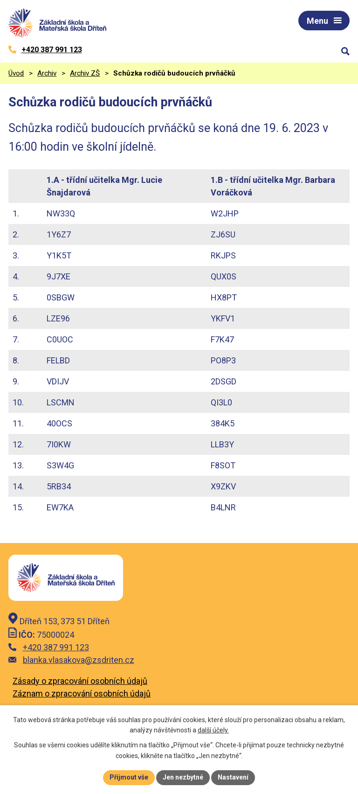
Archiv (46, 73)
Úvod (16, 73)
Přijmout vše (129, 777)
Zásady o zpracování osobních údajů (80, 681)
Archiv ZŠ (85, 73)
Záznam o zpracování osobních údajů (82, 693)
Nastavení (233, 777)
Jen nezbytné (183, 777)
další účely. (213, 730)
